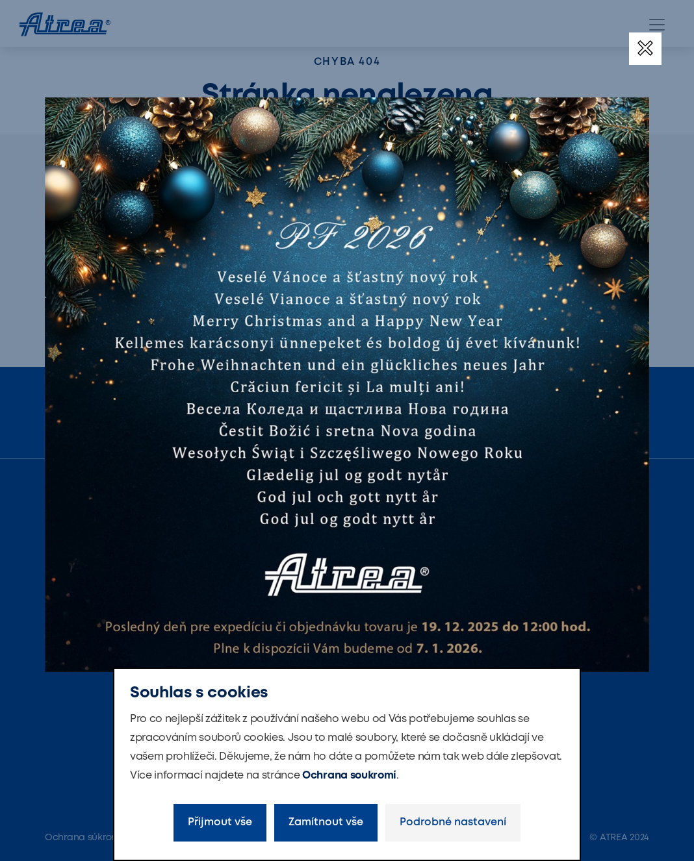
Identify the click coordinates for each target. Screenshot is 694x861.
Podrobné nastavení (453, 822)
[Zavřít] (645, 48)
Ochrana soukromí (349, 775)
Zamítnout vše (326, 822)
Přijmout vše (220, 822)
